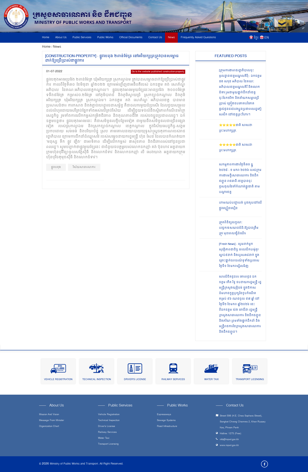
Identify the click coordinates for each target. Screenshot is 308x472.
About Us (61, 37)
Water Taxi (211, 380)
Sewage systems (166, 420)
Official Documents (130, 37)
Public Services (81, 37)
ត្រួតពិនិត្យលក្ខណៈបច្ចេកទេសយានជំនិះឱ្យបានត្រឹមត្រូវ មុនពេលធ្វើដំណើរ (238, 228)
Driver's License (135, 380)
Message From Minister (51, 420)
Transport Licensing (250, 380)
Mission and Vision (49, 414)
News (171, 37)
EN (266, 38)
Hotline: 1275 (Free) (230, 434)
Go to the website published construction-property (158, 72)
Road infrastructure (167, 426)
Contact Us (155, 37)
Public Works (105, 37)
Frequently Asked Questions (198, 37)
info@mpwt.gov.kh (229, 440)
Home (45, 37)
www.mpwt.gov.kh (229, 445)
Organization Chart (49, 426)
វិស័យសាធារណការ (84, 167)
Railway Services (173, 380)
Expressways (164, 414)
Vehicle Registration (58, 380)
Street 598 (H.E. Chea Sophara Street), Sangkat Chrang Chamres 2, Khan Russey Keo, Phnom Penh (243, 422)
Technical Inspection (96, 380)
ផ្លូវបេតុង (56, 167)
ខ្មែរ (256, 38)
